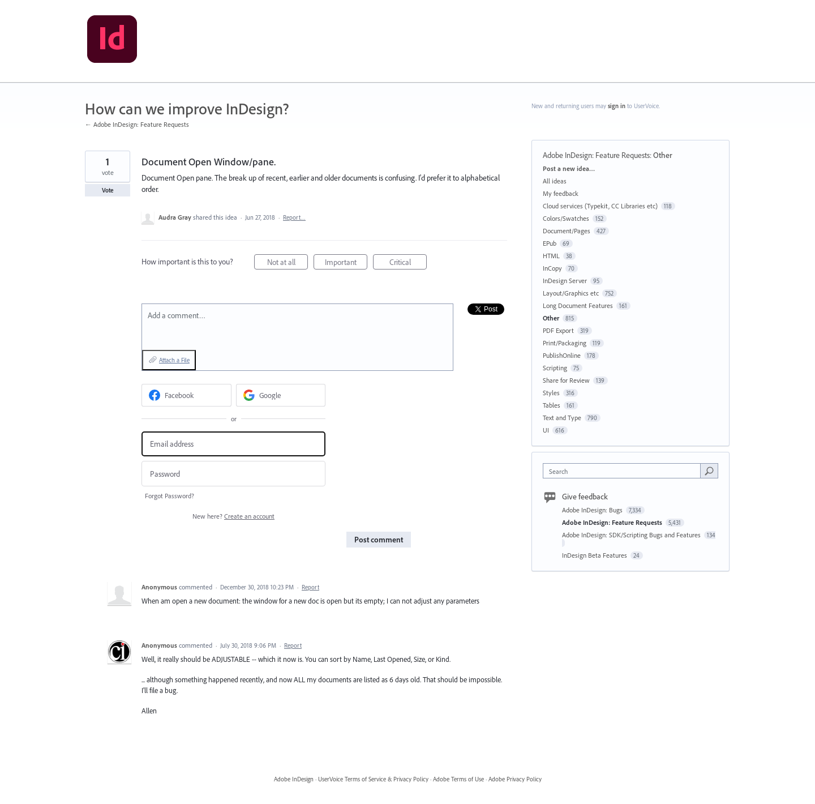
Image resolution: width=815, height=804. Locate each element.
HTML (551, 255)
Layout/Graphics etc (571, 293)
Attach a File (174, 360)
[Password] (233, 473)
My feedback (560, 193)
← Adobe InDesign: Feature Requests (137, 124)
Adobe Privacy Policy (515, 779)
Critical (408, 263)
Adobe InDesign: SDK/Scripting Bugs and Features (632, 535)
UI (546, 430)
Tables (551, 405)
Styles (551, 392)
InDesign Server (565, 280)
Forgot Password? (169, 495)
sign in (616, 106)
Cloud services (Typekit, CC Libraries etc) (600, 206)
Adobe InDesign (294, 779)
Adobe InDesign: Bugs (593, 510)
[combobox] (624, 471)
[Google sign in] (281, 395)
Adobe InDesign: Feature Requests (596, 155)
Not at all (287, 263)
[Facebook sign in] (186, 395)
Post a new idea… (569, 168)
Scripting (555, 367)
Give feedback (585, 496)
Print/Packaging (564, 343)
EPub (549, 243)
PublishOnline (562, 355)
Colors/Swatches (566, 218)
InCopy (552, 268)
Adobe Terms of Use (458, 779)
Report (310, 587)
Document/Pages (566, 230)
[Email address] (233, 444)
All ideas (555, 181)
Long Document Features (578, 305)
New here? (233, 516)
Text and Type (562, 417)
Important (346, 263)
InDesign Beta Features (595, 555)
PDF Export (558, 330)
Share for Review (566, 380)
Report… (294, 217)
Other (662, 155)
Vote (108, 190)
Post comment (378, 539)
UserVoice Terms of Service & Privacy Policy (373, 779)
